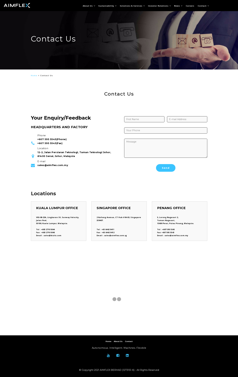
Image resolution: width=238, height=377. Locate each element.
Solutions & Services (131, 6)
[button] (35, 51)
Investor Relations (158, 6)
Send (166, 167)
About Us (88, 6)
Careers (190, 6)
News (177, 6)
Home (34, 75)
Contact (202, 6)
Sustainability (106, 6)
